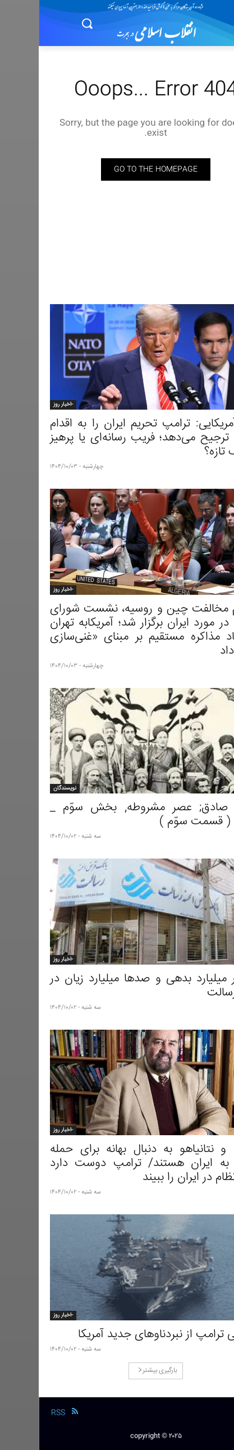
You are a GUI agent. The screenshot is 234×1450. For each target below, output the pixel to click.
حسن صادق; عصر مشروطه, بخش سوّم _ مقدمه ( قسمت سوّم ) (117, 815)
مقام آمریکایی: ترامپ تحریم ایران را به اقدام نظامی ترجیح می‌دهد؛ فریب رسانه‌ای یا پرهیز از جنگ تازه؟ (117, 438)
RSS (19, 1413)
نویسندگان (26, 788)
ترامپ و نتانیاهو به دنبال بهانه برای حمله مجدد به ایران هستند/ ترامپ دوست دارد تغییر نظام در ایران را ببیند (117, 1163)
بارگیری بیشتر (118, 1370)
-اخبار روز (24, 404)
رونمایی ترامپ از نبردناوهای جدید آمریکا (131, 1334)
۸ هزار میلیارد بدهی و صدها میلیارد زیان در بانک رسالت (117, 986)
